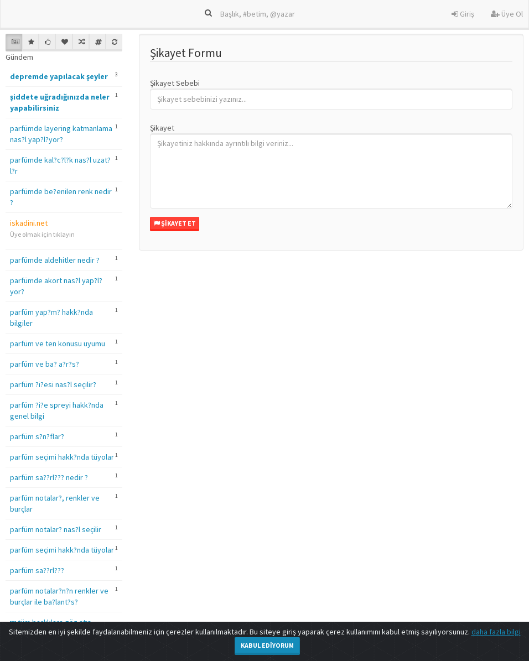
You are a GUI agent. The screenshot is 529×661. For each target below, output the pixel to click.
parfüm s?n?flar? (37, 436)
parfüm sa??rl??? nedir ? (49, 477)
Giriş (463, 14)
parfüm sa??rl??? (37, 570)
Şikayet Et (174, 223)
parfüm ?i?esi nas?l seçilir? (53, 384)
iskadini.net (29, 223)
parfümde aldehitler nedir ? (55, 260)
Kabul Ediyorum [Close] (267, 645)
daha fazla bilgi (496, 632)
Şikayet (162, 128)
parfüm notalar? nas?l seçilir (55, 529)
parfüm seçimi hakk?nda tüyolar (62, 457)
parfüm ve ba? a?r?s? (44, 364)
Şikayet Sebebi (175, 83)
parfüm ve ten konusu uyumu (57, 343)
